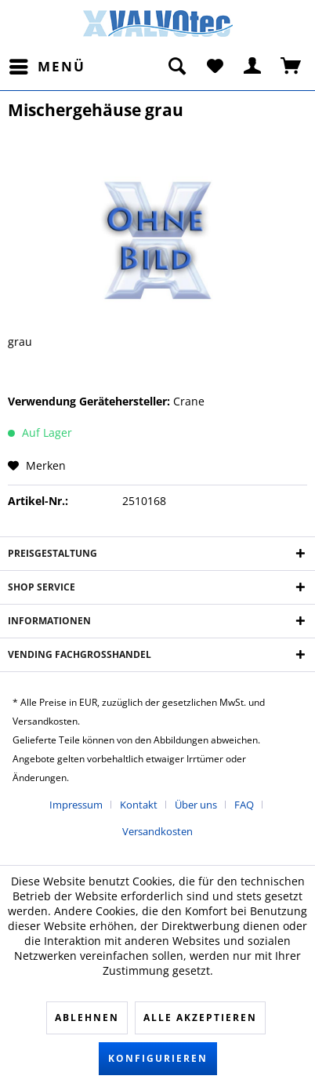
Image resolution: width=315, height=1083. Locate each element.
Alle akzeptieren (200, 1017)
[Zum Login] (253, 66)
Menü (47, 64)
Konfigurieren (158, 1058)
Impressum (76, 805)
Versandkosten (157, 831)
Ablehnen (87, 1017)
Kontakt (139, 805)
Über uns (196, 805)
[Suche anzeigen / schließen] (176, 66)
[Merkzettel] (214, 66)
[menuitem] (46, 66)
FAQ (244, 805)
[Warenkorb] (291, 66)
